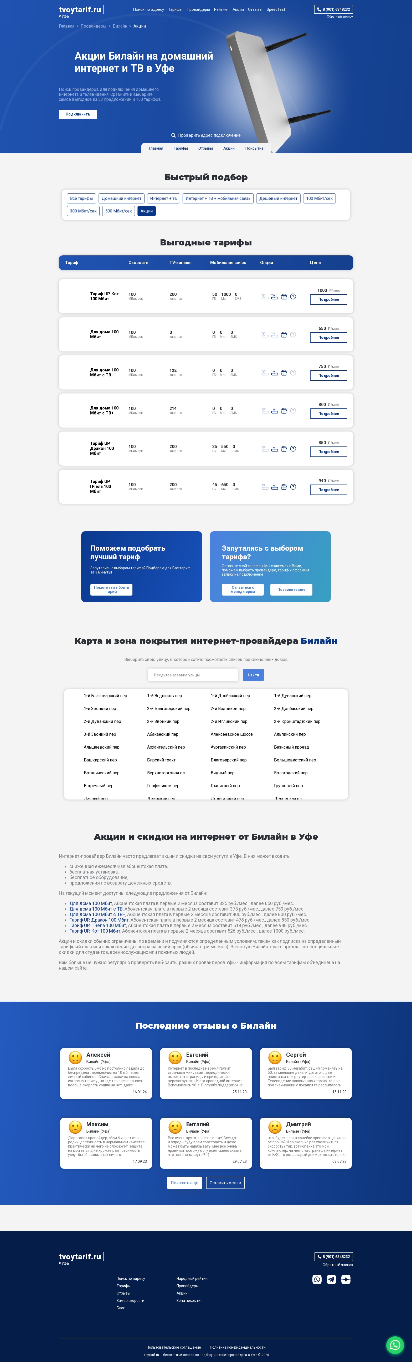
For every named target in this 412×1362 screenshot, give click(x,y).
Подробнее (328, 299)
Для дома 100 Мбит (90, 903)
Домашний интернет (121, 198)
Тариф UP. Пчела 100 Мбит (97, 925)
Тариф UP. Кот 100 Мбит (94, 931)
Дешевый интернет (278, 198)
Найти (253, 675)
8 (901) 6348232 (336, 9)
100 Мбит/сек (319, 198)
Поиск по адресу (148, 9)
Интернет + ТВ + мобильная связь (218, 198)
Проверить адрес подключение (209, 135)
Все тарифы (81, 198)
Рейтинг (221, 9)
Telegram (331, 1279)
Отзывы (255, 9)
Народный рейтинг (193, 1278)
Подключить (78, 114)
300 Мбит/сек (83, 210)
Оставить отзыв (225, 1182)
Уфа (65, 16)
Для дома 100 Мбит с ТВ (96, 909)
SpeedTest (276, 9)
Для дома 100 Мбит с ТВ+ (97, 914)
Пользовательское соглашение (174, 1347)
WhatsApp (317, 1279)
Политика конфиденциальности (238, 1347)
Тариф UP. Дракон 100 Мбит (99, 920)
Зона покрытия (190, 1300)
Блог (121, 1308)
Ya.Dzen (346, 1279)
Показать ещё (184, 1182)
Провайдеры (198, 9)
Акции (238, 9)
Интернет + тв (163, 198)
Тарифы (175, 9)
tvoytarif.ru (80, 9)
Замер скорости (130, 1300)
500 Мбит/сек (118, 210)
